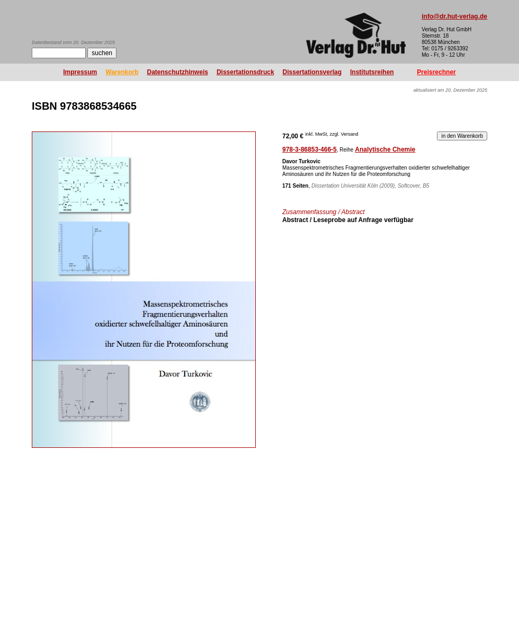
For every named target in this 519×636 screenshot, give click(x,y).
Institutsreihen (372, 72)
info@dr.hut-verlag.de (454, 16)
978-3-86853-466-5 (309, 149)
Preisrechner (436, 72)
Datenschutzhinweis (177, 72)
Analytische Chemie (385, 149)
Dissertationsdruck (245, 72)
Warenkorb (121, 72)
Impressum (80, 72)
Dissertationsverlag (312, 72)
